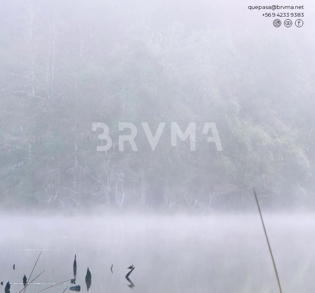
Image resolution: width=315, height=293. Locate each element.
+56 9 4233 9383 (283, 15)
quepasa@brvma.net (276, 7)
